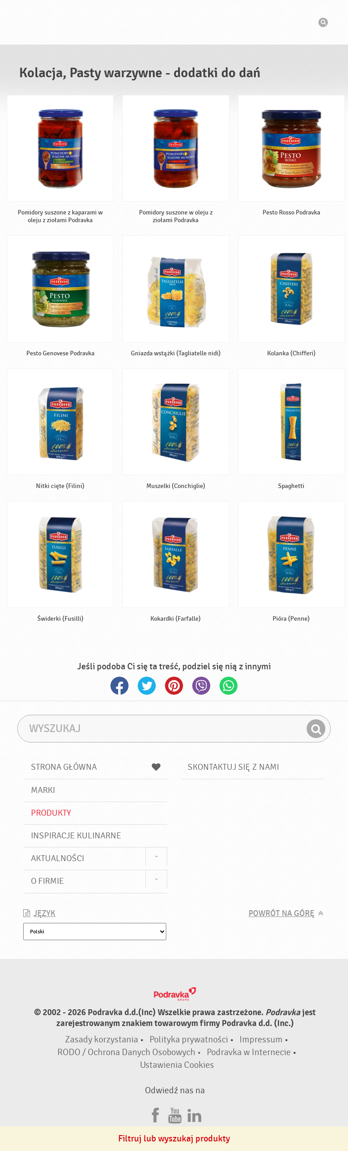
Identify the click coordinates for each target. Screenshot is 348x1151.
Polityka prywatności (188, 1039)
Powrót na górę (281, 913)
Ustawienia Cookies (177, 1065)
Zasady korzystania (101, 1039)
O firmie (47, 881)
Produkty (51, 813)
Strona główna (95, 767)
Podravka (174, 22)
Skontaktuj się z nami (233, 767)
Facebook (119, 686)
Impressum (261, 1039)
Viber (201, 686)
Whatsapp (228, 686)
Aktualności (57, 858)
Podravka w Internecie (249, 1052)
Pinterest (174, 686)
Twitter (147, 686)
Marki (43, 790)
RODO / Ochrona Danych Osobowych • (130, 1052)
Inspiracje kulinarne (76, 836)
